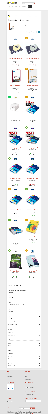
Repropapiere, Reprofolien (13, 303)
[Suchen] (27, 3)
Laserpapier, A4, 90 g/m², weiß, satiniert (15, 237)
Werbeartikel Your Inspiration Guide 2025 (31, 388)
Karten (10, 294)
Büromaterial (24, 6)
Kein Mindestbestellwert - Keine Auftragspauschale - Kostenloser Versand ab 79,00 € (25, 1)
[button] (37, 32)
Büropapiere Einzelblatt (13, 289)
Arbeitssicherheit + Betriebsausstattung (14, 6)
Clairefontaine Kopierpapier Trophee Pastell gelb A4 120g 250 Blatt (15, 58)
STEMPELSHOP (9, 395)
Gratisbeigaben (39, 1)
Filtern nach (11, 32)
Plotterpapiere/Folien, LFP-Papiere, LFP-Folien (16, 300)
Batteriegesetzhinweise (28, 375)
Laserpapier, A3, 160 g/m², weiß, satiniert (15, 147)
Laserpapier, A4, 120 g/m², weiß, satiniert (15, 177)
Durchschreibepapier (12, 291)
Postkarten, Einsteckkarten (13, 301)
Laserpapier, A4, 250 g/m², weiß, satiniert (32, 207)
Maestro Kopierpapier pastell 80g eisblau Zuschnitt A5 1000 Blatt (32, 233)
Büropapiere (11, 287)
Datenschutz (26, 368)
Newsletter (8, 373)
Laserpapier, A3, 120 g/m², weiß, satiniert (32, 117)
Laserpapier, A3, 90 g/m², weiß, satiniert (32, 147)
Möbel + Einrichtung (21, 8)
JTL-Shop (26, 412)
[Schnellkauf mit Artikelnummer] (32, 397)
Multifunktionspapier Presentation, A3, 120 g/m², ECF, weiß (15, 267)
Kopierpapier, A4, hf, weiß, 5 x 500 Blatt (15, 117)
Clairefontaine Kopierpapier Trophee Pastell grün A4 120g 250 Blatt (32, 58)
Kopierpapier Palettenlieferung (14, 296)
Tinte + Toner (33, 8)
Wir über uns (8, 370)
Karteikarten (11, 293)
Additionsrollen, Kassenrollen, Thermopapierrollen (17, 286)
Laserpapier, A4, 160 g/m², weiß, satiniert (32, 177)
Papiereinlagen (11, 298)
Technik (28, 8)
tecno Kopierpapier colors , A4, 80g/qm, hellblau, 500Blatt (32, 267)
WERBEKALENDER (9, 398)
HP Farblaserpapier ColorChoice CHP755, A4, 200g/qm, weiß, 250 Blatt (15, 85)
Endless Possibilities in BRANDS (29, 390)
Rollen (10, 305)
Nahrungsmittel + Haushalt (12, 8)
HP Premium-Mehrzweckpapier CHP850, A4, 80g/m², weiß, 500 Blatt (32, 85)
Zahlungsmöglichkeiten (10, 368)
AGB (25, 370)
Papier (29, 6)
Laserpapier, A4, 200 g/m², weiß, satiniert (15, 207)
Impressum (26, 373)
